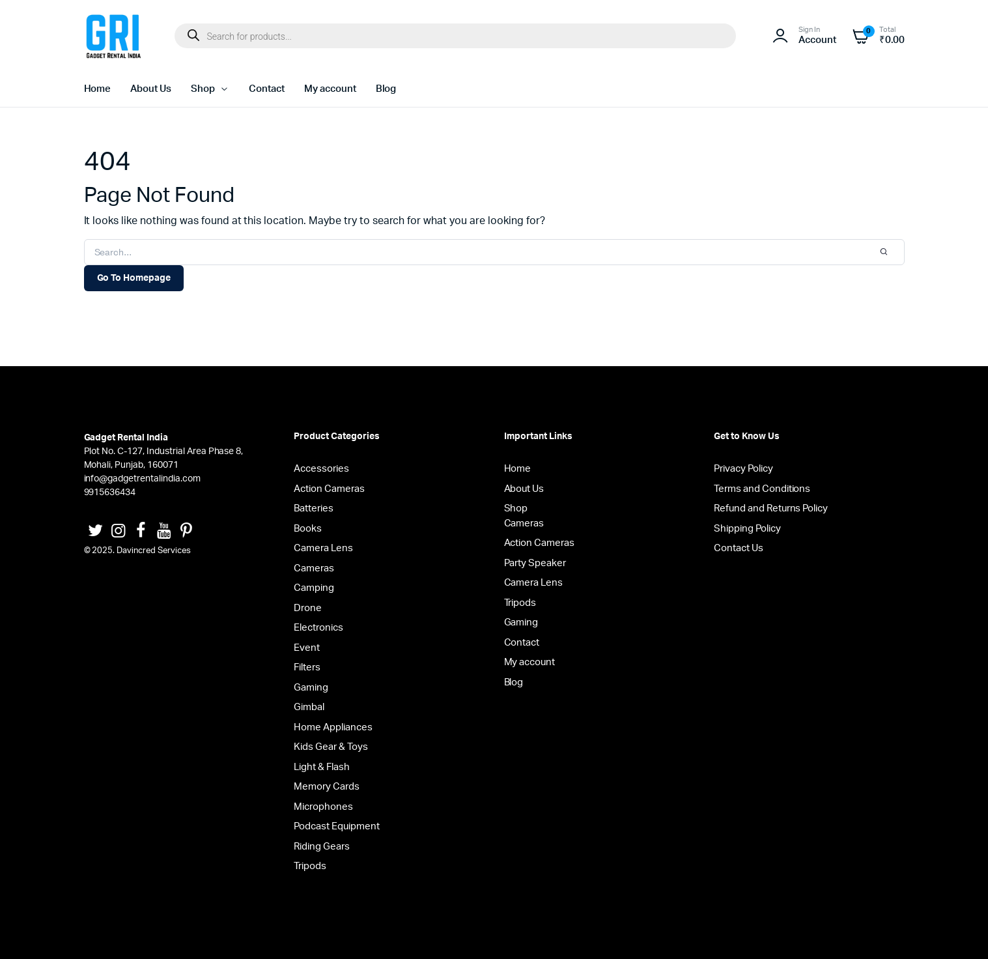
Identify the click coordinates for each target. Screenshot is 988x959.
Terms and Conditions (762, 489)
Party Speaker (535, 563)
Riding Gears (322, 847)
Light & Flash (322, 767)
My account (330, 89)
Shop (203, 89)
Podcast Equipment (337, 826)
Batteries (313, 508)
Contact (267, 89)
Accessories (321, 469)
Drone (308, 608)
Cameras (314, 568)
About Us (150, 89)
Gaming (311, 688)
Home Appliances (333, 727)
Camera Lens (323, 548)
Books (308, 529)
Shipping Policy (747, 529)
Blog (386, 89)
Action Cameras (329, 489)
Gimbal (309, 707)
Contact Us (738, 548)
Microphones (323, 807)
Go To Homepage (134, 278)
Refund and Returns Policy (771, 508)
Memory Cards (327, 787)
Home (97, 89)
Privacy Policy (743, 469)
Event (307, 648)
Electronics (318, 628)
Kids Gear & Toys (331, 747)
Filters (307, 667)
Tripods (310, 866)
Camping (314, 588)
